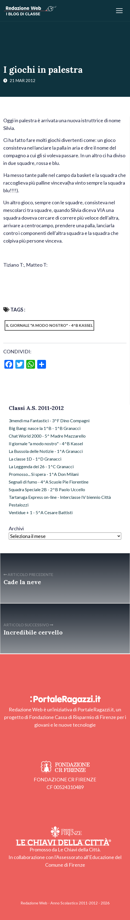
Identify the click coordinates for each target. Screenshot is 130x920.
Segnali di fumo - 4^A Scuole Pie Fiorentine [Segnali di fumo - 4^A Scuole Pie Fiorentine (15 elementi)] (48, 481)
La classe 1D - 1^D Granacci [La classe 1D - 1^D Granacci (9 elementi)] (35, 458)
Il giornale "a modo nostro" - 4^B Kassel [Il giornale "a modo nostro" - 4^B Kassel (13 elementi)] (46, 443)
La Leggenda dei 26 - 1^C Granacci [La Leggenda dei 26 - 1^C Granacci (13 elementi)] (41, 466)
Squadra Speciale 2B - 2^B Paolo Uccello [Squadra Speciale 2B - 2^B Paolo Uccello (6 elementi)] (47, 489)
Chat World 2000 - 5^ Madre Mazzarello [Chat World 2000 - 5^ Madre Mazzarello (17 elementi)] (47, 435)
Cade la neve (22, 582)
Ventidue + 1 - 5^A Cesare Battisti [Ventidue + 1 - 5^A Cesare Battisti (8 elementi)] (41, 512)
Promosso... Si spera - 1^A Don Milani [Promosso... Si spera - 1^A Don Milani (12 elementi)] (44, 474)
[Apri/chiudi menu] (119, 10)
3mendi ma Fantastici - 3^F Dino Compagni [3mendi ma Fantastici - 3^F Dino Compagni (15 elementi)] (49, 420)
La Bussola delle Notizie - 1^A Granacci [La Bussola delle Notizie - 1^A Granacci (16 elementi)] (46, 451)
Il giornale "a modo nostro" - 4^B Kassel (49, 325)
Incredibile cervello (33, 632)
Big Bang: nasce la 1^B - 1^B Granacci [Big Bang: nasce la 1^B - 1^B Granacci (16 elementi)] (44, 428)
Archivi (16, 528)
